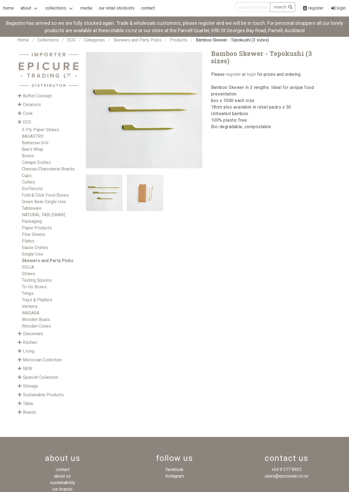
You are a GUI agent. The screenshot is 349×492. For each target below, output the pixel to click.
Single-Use (32, 254)
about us (62, 476)
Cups (27, 175)
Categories (94, 40)
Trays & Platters (37, 299)
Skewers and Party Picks (137, 40)
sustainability (62, 482)
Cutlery (28, 182)
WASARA (30, 313)
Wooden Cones (36, 326)
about (25, 8)
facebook (174, 469)
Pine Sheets (33, 234)
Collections (48, 40)
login (251, 74)
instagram (174, 476)
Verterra (29, 306)
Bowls (28, 155)
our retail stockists (116, 8)
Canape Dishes (36, 162)
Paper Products (37, 227)
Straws (28, 273)
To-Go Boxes (34, 286)
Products (178, 40)
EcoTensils (32, 188)
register (233, 74)
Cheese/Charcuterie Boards (48, 169)
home (8, 8)
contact (148, 8)
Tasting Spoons (37, 280)
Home (23, 40)
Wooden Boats (36, 319)
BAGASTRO (33, 136)
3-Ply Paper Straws (40, 129)
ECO (71, 40)
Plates (28, 241)
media (86, 8)
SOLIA (28, 267)
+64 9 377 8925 (286, 469)
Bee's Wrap (32, 149)
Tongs (28, 293)
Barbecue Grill (35, 142)
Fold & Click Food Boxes (45, 195)
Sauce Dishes (35, 247)
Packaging (32, 221)
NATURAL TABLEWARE (44, 214)
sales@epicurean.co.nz (286, 476)
